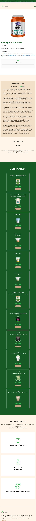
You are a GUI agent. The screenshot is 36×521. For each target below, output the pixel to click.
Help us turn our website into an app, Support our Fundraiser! (18, 1)
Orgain (18, 312)
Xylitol (14, 53)
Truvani (18, 332)
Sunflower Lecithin (26, 55)
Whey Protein (4, 53)
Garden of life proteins (18, 292)
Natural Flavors (23, 53)
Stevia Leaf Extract (12, 55)
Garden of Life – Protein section (18, 175)
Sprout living (18, 214)
